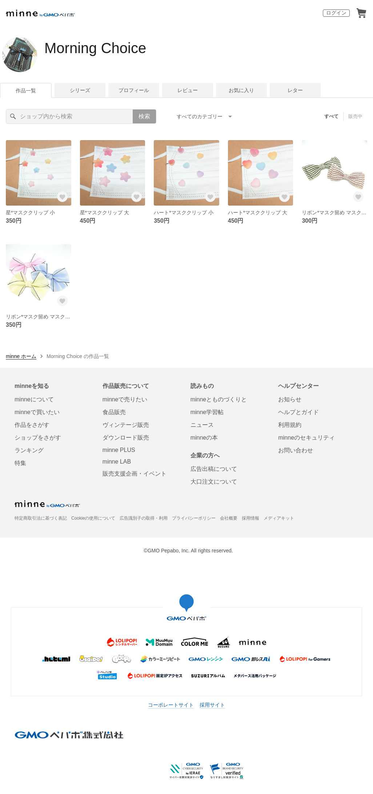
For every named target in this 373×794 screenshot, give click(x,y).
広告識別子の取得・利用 (144, 518)
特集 (20, 463)
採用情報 (250, 518)
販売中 (355, 116)
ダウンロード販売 (126, 437)
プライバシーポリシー (194, 518)
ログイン (336, 13)
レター (295, 90)
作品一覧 (26, 91)
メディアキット (279, 518)
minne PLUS (119, 450)
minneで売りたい (125, 399)
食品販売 (114, 412)
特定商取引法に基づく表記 (41, 518)
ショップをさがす (38, 437)
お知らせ (289, 399)
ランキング (29, 450)
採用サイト (212, 705)
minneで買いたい (37, 412)
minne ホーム (21, 356)
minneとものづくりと (218, 399)
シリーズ (80, 90)
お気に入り (241, 90)
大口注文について (213, 482)
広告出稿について (213, 469)
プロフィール (134, 90)
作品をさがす (32, 425)
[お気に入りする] (62, 196)
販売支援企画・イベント (135, 474)
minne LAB (117, 461)
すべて (331, 116)
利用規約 (289, 425)
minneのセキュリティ (306, 437)
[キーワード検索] (69, 116)
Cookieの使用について (93, 518)
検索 (144, 116)
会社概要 (228, 518)
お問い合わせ (295, 450)
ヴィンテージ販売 (126, 425)
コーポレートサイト (171, 705)
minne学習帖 (207, 412)
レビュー (187, 90)
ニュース (202, 425)
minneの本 (204, 437)
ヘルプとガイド (298, 412)
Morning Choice (95, 48)
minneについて (34, 399)
